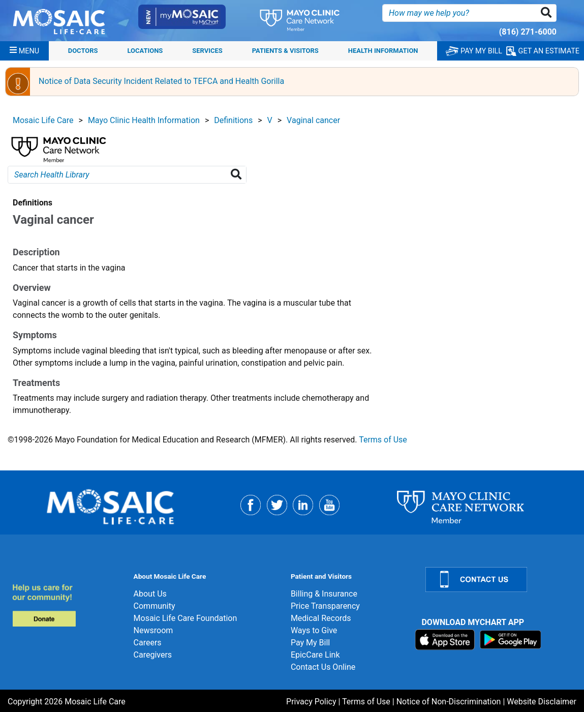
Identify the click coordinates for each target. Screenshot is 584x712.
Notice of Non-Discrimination (448, 701)
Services (207, 50)
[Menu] (24, 51)
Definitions (233, 120)
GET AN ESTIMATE (542, 51)
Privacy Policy (311, 701)
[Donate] (66, 605)
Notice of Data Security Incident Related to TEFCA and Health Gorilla (161, 81)
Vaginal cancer (313, 120)
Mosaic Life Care (43, 120)
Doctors (83, 50)
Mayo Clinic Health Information (144, 120)
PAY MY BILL (474, 51)
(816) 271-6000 (528, 32)
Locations (145, 50)
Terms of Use (383, 439)
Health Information (383, 50)
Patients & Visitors (285, 50)
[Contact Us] (498, 579)
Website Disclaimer (541, 701)
